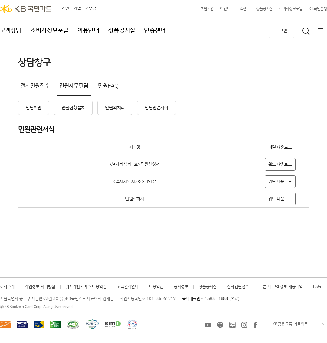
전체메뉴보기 (321, 31)
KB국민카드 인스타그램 (244, 324)
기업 (77, 8)
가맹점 (90, 8)
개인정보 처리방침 (40, 286)
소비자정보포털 (290, 9)
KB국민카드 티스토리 (220, 324)
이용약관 (156, 286)
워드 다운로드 (280, 164)
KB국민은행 (318, 9)
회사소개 (7, 286)
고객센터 (243, 9)
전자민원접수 (238, 286)
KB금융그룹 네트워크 (290, 324)
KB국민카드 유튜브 (208, 324)
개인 (65, 8)
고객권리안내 (128, 286)
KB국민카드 (25, 9)
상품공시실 (264, 9)
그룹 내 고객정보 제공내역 (281, 286)
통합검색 (306, 31)
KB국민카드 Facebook (255, 324)
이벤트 (225, 9)
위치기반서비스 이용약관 (86, 286)
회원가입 (207, 9)
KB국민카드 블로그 (232, 324)
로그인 (281, 31)
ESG (317, 286)
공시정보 (181, 286)
